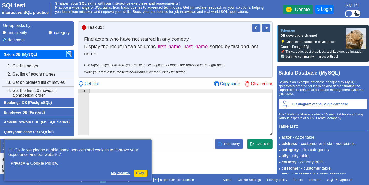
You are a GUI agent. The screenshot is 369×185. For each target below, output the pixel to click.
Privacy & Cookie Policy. (34, 163)
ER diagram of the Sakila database (320, 104)
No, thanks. (120, 173)
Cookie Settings (249, 180)
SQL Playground (339, 180)
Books (298, 180)
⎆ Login (324, 9)
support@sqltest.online (173, 180)
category (62, 33)
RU (349, 5)
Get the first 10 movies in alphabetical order (30, 93)
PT (356, 5)
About (227, 180)
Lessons (315, 180)
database (16, 40)
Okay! (140, 173)
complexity (17, 33)
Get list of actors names (28, 74)
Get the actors (20, 66)
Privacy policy (277, 180)
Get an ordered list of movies (33, 82)
